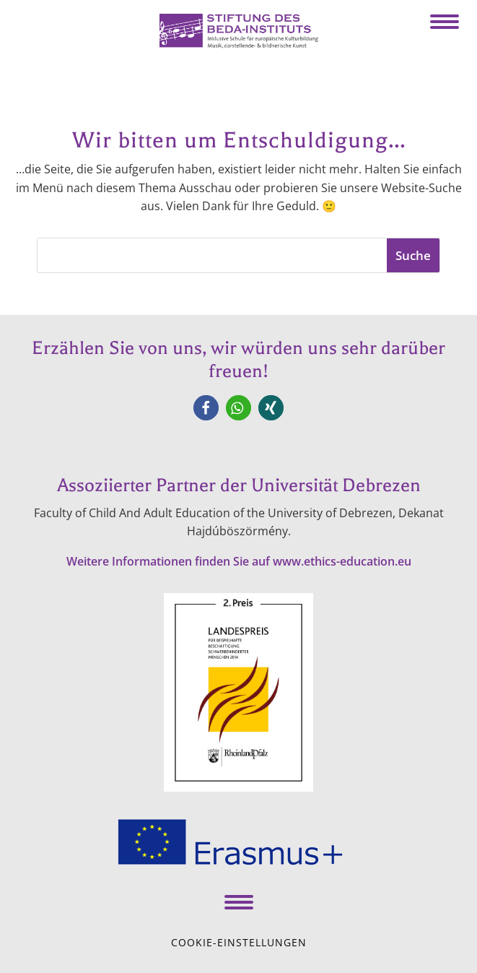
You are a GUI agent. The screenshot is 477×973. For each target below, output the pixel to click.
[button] (206, 407)
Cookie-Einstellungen (239, 942)
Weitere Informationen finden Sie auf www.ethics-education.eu (238, 561)
